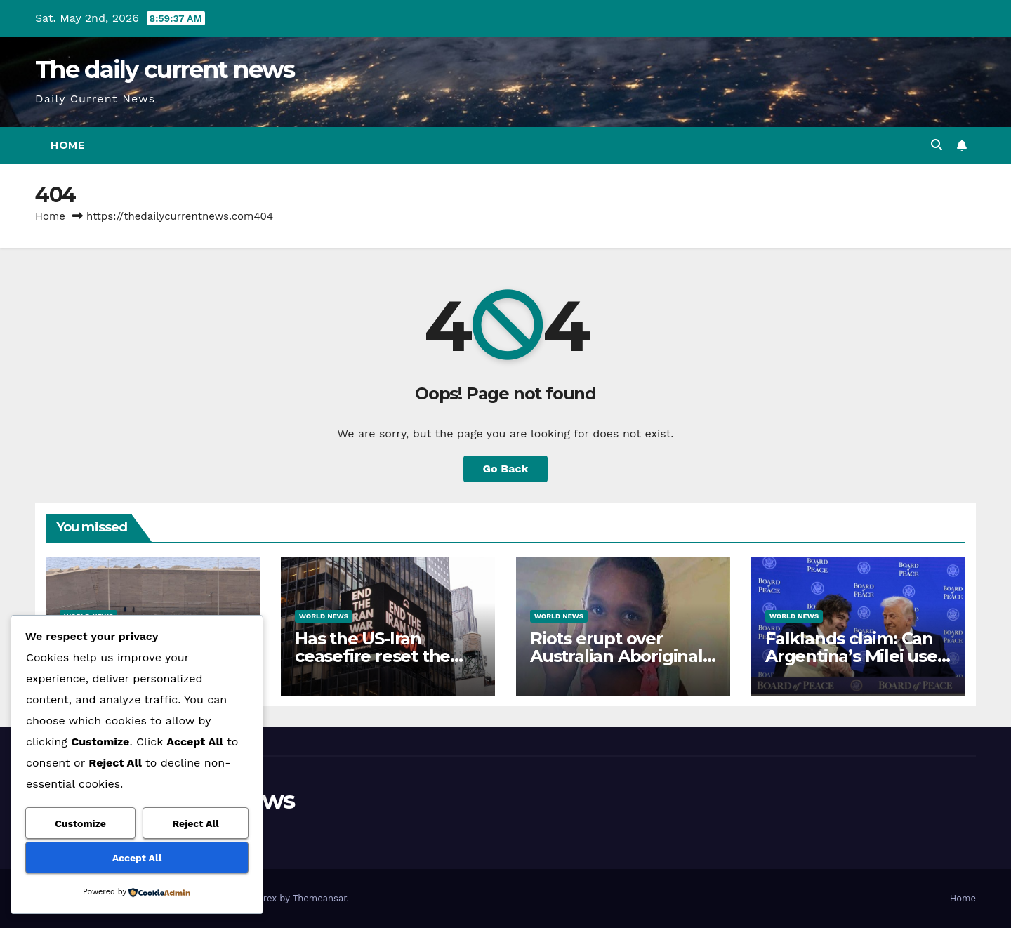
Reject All (196, 823)
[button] (936, 145)
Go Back (506, 468)
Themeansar (320, 898)
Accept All (136, 857)
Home (67, 145)
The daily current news (165, 69)
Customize (80, 823)
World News (323, 616)
